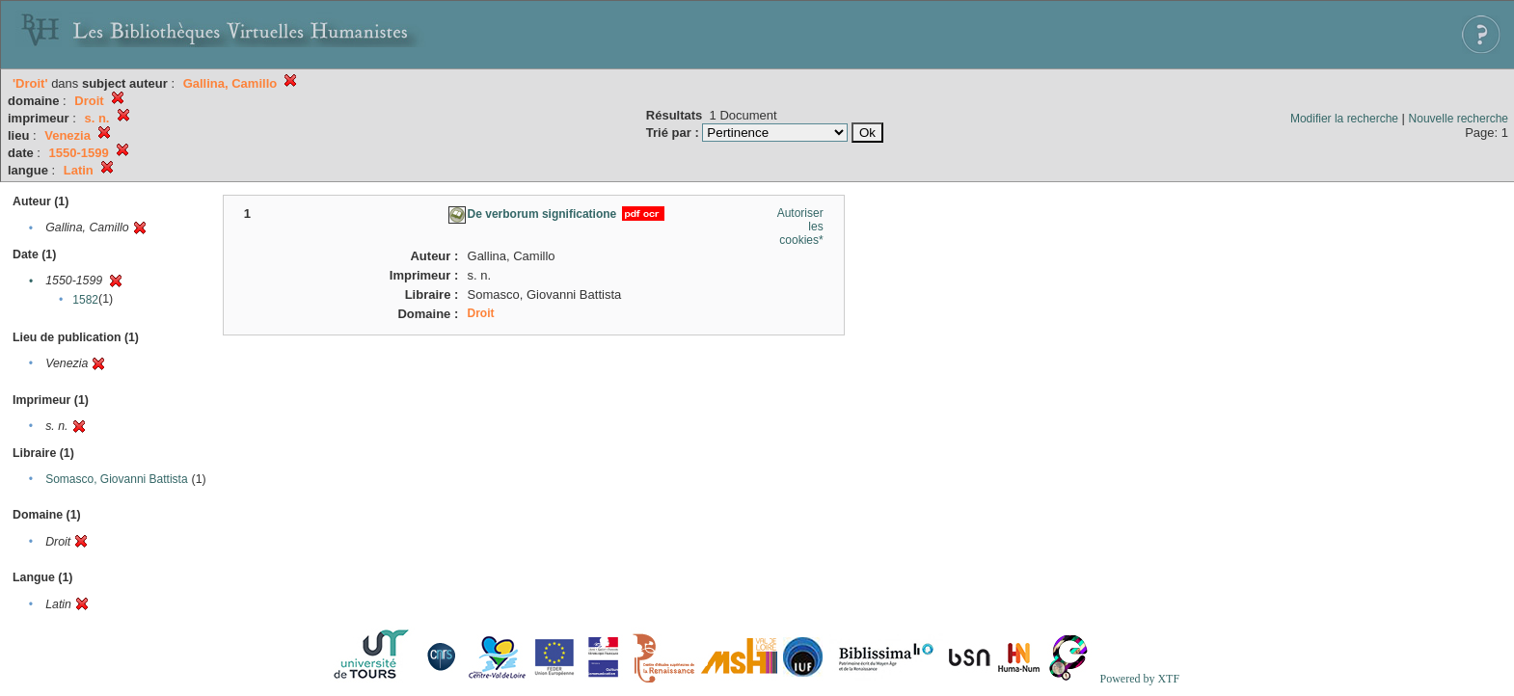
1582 (85, 300)
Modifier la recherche (1344, 118)
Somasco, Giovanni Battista (116, 479)
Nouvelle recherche (1458, 118)
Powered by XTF (1139, 678)
